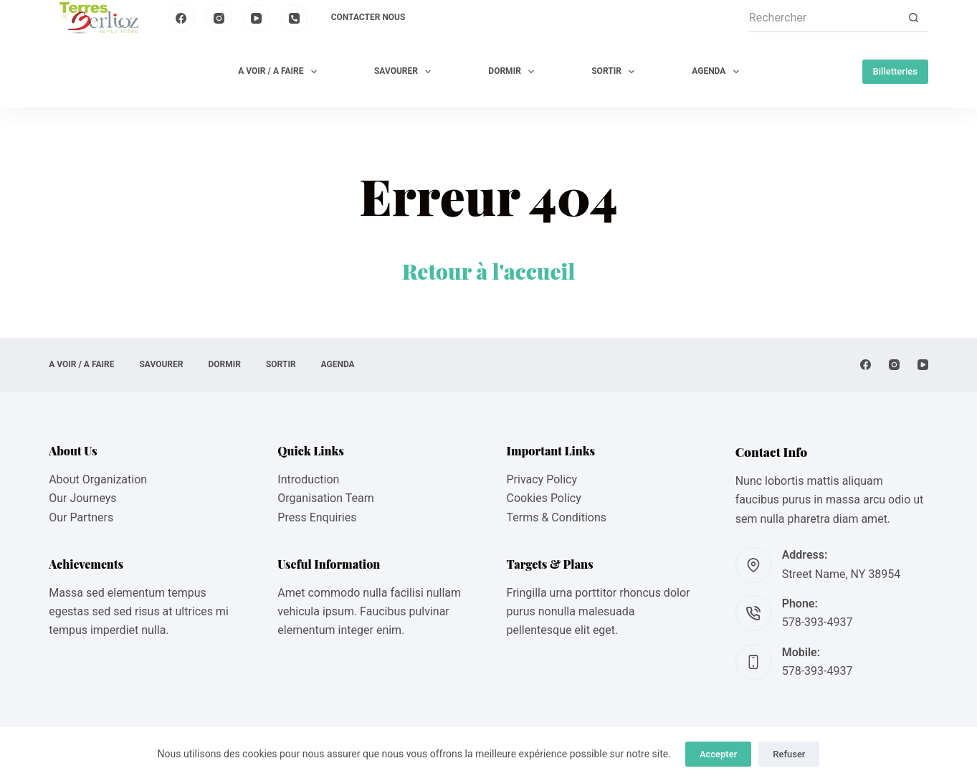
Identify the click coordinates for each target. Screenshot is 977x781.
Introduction (308, 479)
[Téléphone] (294, 18)
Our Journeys (82, 498)
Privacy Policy (542, 479)
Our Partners (81, 517)
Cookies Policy (544, 498)
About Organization (98, 479)
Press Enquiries (316, 517)
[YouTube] (256, 18)
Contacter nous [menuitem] (368, 17)
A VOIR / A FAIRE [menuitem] (280, 71)
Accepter (718, 754)
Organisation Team (325, 498)
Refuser (789, 754)
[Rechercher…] (824, 18)
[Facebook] (181, 18)
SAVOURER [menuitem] (405, 71)
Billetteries (895, 71)
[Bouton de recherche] (914, 18)
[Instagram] (219, 18)
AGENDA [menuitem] (718, 71)
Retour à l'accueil (489, 271)
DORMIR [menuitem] (514, 71)
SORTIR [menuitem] (615, 71)
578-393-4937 (817, 622)
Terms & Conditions (557, 517)
